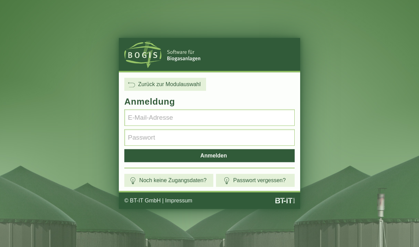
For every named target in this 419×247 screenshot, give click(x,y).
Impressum (178, 200)
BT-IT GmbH (145, 200)
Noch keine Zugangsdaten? (168, 180)
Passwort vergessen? (254, 180)
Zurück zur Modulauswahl (164, 84)
